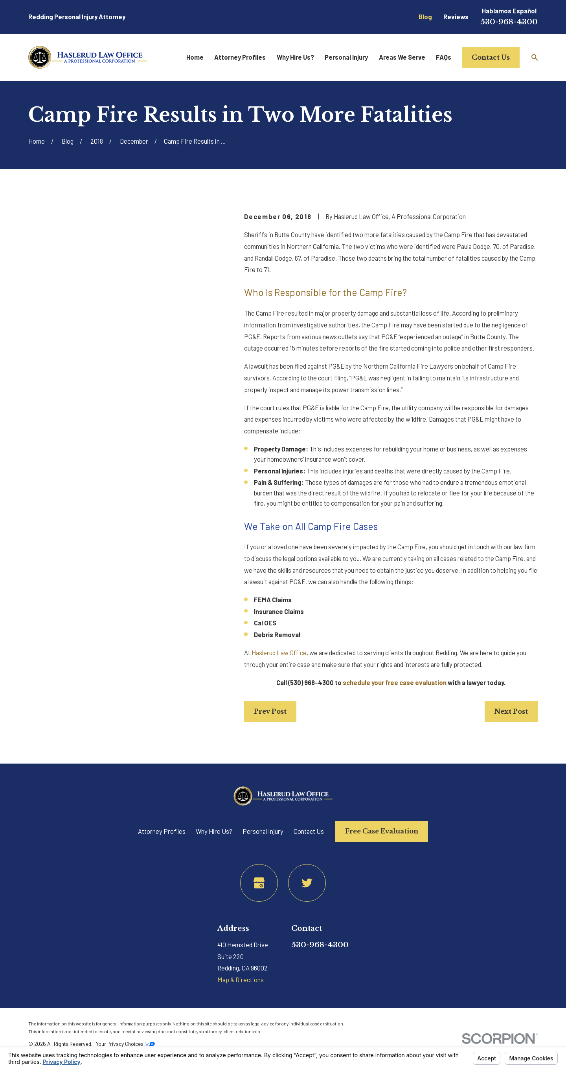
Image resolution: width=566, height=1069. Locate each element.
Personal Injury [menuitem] (346, 57)
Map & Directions (240, 979)
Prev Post (270, 711)
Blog (425, 16)
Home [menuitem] (195, 57)
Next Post (511, 711)
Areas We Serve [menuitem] (402, 57)
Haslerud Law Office (279, 652)
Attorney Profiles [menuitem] (240, 57)
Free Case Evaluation (381, 831)
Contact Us (491, 57)
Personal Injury (263, 831)
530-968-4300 (509, 21)
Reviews (456, 16)
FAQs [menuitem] (443, 57)
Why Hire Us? (214, 831)
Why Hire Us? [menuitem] (295, 57)
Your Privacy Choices (125, 1043)
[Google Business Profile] (259, 883)
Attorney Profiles (162, 831)
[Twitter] (307, 883)
